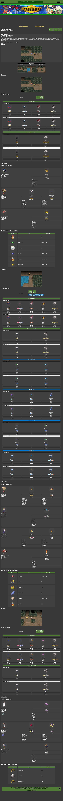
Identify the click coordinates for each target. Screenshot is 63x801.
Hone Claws (24, 202)
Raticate (46, 174)
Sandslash (47, 216)
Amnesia (33, 521)
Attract (33, 520)
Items (60, 29)
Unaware (46, 517)
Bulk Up (43, 501)
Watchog (46, 555)
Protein (19, 236)
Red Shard (20, 576)
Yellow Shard (20, 264)
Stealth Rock (44, 204)
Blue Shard (20, 253)
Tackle (33, 756)
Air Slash (33, 523)
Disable (33, 715)
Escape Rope (20, 770)
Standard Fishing (38, 295)
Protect (23, 738)
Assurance (34, 183)
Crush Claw (34, 222)
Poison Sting (24, 735)
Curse (43, 543)
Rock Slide (24, 204)
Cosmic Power (24, 543)
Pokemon (56, 29)
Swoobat (46, 513)
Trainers (51, 29)
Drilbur (31, 195)
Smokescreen (44, 736)
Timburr (51, 492)
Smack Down (44, 202)
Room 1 (22, 64)
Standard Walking (38, 98)
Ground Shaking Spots (41, 97)
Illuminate (47, 559)
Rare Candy (20, 592)
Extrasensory (24, 542)
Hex (42, 540)
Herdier (46, 749)
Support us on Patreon (31, 790)
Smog (43, 735)
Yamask (51, 534)
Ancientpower (24, 540)
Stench (46, 711)
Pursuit (23, 737)
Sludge (33, 716)
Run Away (47, 178)
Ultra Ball (19, 581)
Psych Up (34, 563)
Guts (52, 496)
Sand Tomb (34, 223)
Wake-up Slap (44, 499)
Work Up (33, 758)
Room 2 (31, 64)
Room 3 (41, 64)
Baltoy (31, 534)
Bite (32, 757)
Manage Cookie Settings (44, 787)
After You (33, 562)
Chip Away (44, 500)
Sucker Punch (34, 180)
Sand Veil (47, 220)
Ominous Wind (45, 542)
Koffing (51, 728)
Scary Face (34, 181)
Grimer (46, 708)
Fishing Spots (42, 295)
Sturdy (51, 199)
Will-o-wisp (44, 541)
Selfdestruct (24, 541)
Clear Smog (44, 738)
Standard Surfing (30, 295)
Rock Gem (20, 598)
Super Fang (34, 561)
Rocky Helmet (20, 587)
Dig (22, 201)
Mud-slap (33, 714)
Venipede (31, 728)
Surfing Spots (34, 295)
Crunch (33, 182)
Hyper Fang (34, 564)
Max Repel (20, 259)
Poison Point (31, 732)
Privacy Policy (35, 787)
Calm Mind (34, 522)
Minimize (33, 717)
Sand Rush (31, 199)
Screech (23, 736)
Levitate (31, 538)
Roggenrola (51, 195)
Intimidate (47, 753)
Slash (23, 203)
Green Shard (20, 242)
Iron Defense (44, 201)
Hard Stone (20, 776)
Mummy (51, 538)
